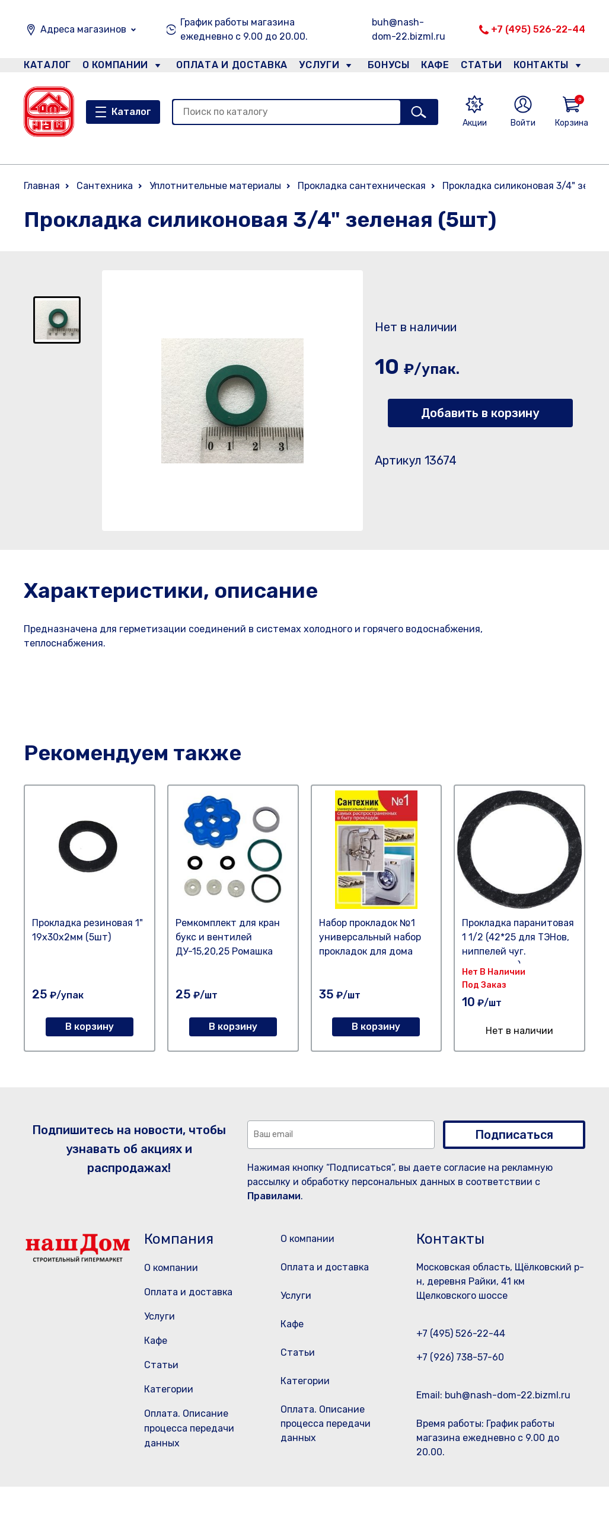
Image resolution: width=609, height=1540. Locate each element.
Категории (168, 1389)
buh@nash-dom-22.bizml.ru (408, 29)
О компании (115, 67)
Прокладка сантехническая (362, 185)
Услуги (314, 67)
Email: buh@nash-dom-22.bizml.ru (493, 1395)
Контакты (547, 67)
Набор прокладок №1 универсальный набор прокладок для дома (370, 937)
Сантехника (104, 185)
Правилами (274, 1196)
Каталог (45, 67)
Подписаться (514, 1135)
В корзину (89, 1026)
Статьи (484, 67)
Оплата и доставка (227, 67)
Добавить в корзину (480, 413)
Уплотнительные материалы (215, 185)
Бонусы (383, 67)
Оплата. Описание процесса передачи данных (189, 1428)
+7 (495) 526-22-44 (538, 29)
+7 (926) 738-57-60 (460, 1357)
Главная (42, 185)
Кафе (434, 67)
